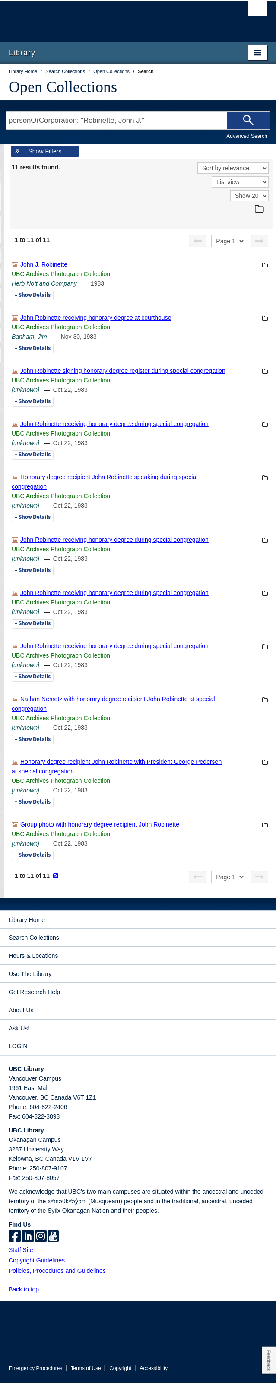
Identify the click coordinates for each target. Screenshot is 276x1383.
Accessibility (154, 1368)
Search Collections (34, 937)
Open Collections (63, 86)
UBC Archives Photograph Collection (61, 273)
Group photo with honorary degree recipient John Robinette (99, 824)
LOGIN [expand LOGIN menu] (18, 1046)
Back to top (28, 1289)
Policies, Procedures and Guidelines (57, 1270)
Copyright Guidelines (37, 1260)
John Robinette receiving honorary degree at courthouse (95, 317)
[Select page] (228, 241)
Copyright (120, 1368)
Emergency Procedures (35, 1368)
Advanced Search (246, 136)
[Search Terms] (138, 120)
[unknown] (25, 389)
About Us (21, 1010)
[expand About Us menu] (267, 1010)
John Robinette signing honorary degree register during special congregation (122, 370)
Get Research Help (34, 992)
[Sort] (233, 168)
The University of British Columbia (99, 17)
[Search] (248, 120)
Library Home (27, 919)
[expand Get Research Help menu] (267, 992)
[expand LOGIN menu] (267, 1046)
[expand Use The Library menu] (267, 974)
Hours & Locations (33, 955)
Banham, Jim (29, 336)
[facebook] (15, 1237)
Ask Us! (19, 1028)
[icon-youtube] (53, 1237)
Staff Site (21, 1249)
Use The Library (30, 973)
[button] (44, 1289)
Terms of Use (86, 1368)
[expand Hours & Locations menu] (267, 956)
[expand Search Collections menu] (267, 938)
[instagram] (41, 1237)
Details (33, 295)
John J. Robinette (43, 264)
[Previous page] (197, 241)
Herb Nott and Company (44, 283)
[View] (240, 182)
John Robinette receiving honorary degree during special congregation (114, 423)
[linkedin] (28, 1237)
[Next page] (259, 241)
